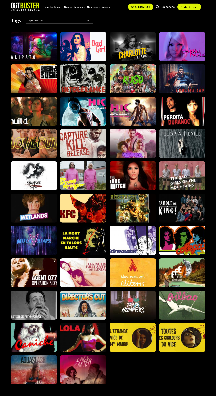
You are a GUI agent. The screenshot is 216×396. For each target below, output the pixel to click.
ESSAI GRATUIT (140, 6)
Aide (105, 6)
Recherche (165, 7)
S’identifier (188, 6)
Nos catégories (73, 6)
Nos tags (92, 6)
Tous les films (51, 6)
